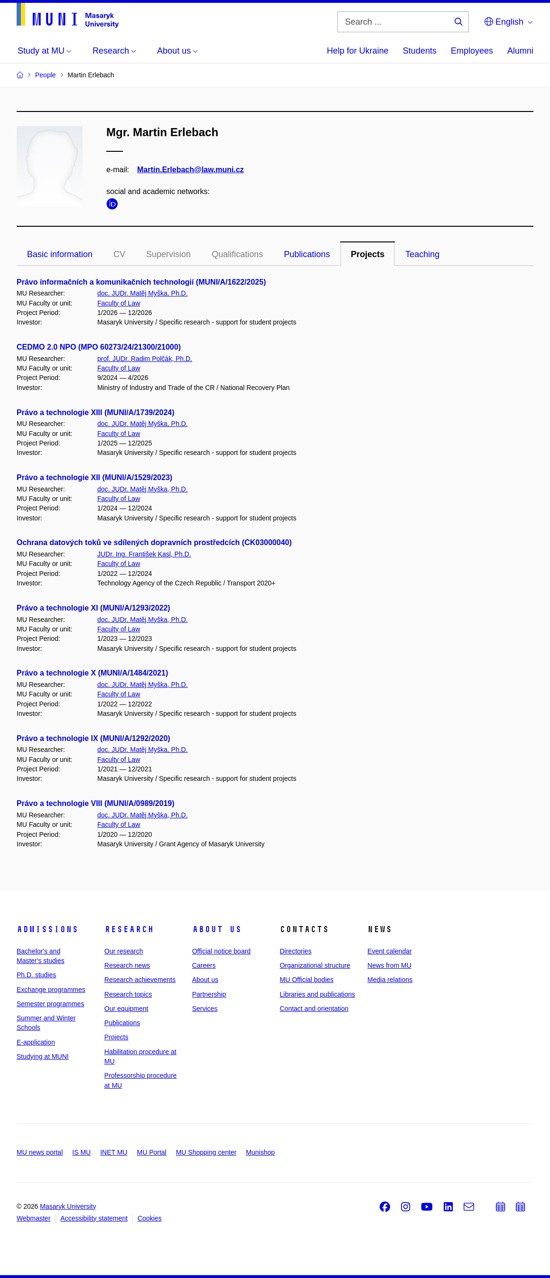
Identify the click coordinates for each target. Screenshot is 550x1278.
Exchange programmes (51, 989)
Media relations (389, 979)
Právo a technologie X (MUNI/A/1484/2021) (92, 673)
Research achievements (140, 979)
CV (119, 254)
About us (217, 929)
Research (129, 929)
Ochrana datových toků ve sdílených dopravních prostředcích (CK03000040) (154, 542)
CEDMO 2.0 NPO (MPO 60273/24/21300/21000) (99, 347)
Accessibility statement (94, 1218)
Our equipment (126, 1008)
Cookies (150, 1218)
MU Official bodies (306, 979)
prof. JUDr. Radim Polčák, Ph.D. (144, 358)
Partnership (209, 994)
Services (205, 1008)
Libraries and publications (317, 994)
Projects (367, 254)
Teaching (422, 254)
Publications (307, 254)
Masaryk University (68, 1206)
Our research (123, 951)
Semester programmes (50, 1004)
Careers (204, 965)
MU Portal (151, 1152)
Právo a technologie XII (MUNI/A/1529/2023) (94, 477)
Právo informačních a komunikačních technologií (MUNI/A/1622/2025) (141, 282)
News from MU (389, 965)
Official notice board (221, 951)
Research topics (128, 994)
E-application (36, 1042)
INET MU (113, 1152)
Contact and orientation (314, 1008)
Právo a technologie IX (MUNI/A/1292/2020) (93, 738)
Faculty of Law (118, 303)
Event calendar (389, 951)
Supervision (168, 254)
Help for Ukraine (358, 51)
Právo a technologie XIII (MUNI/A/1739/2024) (96, 412)
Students (420, 51)
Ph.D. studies (36, 975)
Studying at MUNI (43, 1056)
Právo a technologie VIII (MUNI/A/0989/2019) (96, 803)
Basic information (60, 254)
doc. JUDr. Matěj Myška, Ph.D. (142, 293)
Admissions (47, 929)
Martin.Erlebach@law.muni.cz (190, 170)
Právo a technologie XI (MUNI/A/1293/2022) (93, 608)
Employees (472, 51)
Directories (295, 951)
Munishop (260, 1152)
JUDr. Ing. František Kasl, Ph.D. (144, 554)
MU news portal (40, 1152)
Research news (127, 965)
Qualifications (237, 254)
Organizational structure (315, 965)
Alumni (520, 51)
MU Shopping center (206, 1152)
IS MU (81, 1152)
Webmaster (33, 1218)
